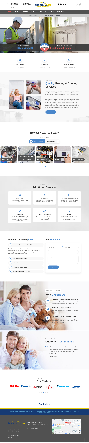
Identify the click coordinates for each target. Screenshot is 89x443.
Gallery (40, 11)
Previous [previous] (44, 385)
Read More (51, 112)
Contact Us (60, 11)
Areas (28, 430)
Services (25, 11)
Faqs (46, 11)
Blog (52, 11)
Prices (33, 11)
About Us (17, 11)
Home (9, 11)
